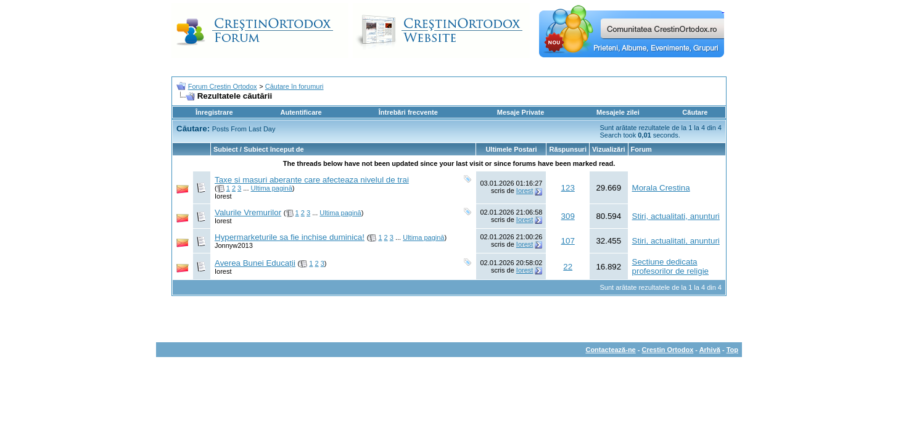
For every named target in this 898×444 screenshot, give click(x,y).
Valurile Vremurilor (248, 212)
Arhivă (709, 349)
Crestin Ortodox (668, 349)
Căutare (694, 112)
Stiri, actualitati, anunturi (676, 216)
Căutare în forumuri (294, 86)
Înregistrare (214, 112)
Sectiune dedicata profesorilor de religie (670, 266)
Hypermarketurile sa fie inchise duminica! (290, 237)
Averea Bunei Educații (255, 263)
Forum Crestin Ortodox (222, 86)
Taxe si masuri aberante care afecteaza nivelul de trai (312, 179)
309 (568, 216)
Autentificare (300, 112)
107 (568, 240)
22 (567, 266)
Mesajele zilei (618, 112)
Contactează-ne (610, 349)
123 (568, 187)
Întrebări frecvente (408, 112)
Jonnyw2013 (234, 245)
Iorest (223, 196)
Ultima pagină (271, 188)
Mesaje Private (520, 112)
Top (732, 349)
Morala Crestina (661, 187)
